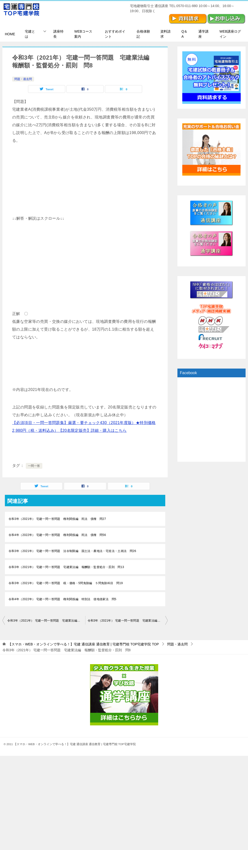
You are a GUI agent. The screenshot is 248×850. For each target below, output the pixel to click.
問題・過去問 (23, 79)
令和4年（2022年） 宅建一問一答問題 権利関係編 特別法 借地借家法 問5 (62, 599)
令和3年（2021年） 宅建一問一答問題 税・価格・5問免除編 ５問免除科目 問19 (66, 583)
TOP (83, 644)
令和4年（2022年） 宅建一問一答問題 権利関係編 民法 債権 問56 (57, 535)
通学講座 (203, 33)
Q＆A (185, 33)
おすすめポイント (115, 33)
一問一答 (34, 466)
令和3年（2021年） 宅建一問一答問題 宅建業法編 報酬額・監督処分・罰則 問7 (46, 620)
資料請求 (165, 33)
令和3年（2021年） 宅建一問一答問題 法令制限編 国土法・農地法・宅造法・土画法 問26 (72, 551)
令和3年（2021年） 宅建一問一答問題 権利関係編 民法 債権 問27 (57, 519)
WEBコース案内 (83, 33)
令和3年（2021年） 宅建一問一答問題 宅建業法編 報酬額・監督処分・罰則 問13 (66, 567)
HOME (10, 34)
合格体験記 (143, 33)
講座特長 (58, 33)
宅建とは (30, 33)
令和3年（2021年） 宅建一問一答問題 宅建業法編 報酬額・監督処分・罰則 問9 (128, 620)
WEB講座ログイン (230, 33)
